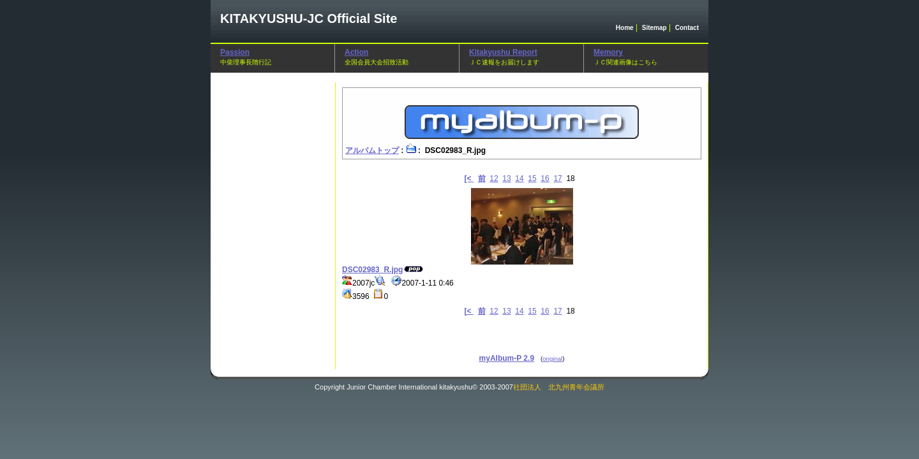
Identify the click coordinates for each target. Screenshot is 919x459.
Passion (235, 52)
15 (532, 178)
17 (557, 178)
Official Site (308, 18)
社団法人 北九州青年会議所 (558, 387)
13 (506, 178)
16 (545, 178)
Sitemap (654, 27)
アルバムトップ (372, 150)
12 (493, 178)
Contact (687, 27)
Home (625, 27)
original (552, 358)
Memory (608, 52)
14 (519, 178)
